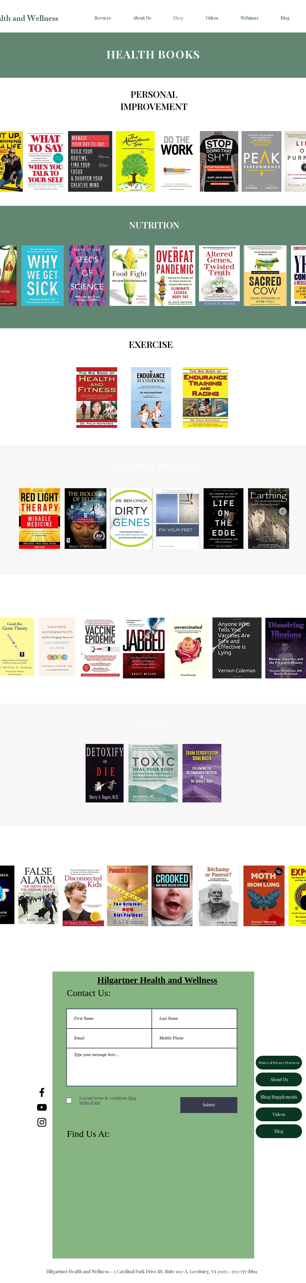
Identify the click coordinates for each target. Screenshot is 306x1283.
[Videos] (279, 1114)
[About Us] (279, 1079)
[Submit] (208, 1105)
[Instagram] (42, 1122)
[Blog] (279, 1131)
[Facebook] (42, 1092)
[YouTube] (42, 1107)
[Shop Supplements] (279, 1097)
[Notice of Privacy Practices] (279, 1063)
